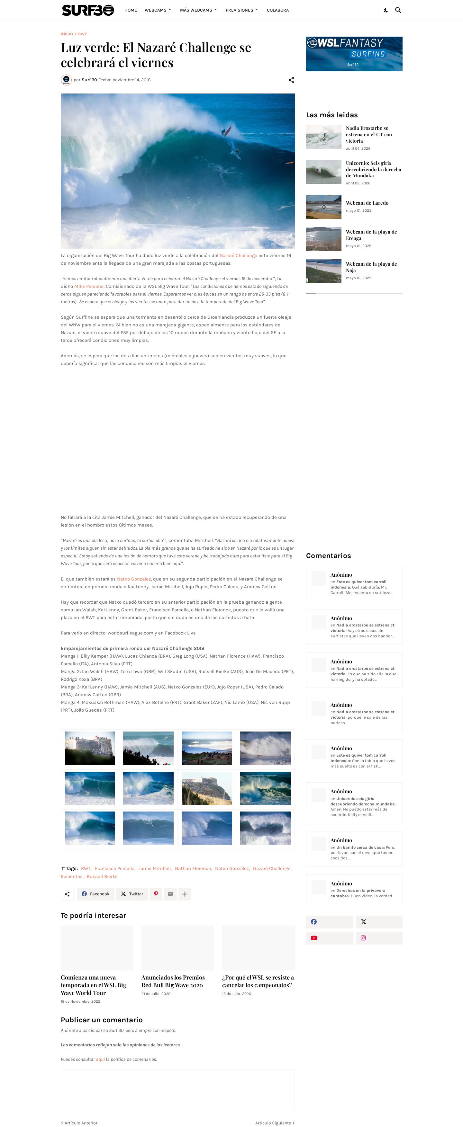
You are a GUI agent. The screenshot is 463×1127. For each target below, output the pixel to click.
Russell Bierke (102, 876)
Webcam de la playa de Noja (371, 267)
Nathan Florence (193, 868)
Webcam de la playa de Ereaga (371, 235)
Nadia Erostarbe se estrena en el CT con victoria (369, 134)
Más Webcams (196, 10)
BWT (82, 34)
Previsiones (239, 10)
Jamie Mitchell (155, 868)
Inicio (67, 34)
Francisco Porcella (114, 868)
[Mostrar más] (184, 894)
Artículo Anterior (81, 1123)
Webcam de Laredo (367, 203)
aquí (100, 1059)
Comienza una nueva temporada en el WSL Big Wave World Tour (93, 985)
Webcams (156, 10)
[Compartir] (291, 80)
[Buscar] (397, 10)
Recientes (72, 876)
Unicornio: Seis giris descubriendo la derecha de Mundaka (373, 169)
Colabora (278, 10)
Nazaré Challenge (238, 255)
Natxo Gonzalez (134, 579)
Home (130, 10)
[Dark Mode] (386, 10)
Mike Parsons (89, 286)
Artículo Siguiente (273, 1123)
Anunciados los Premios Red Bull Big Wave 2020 (173, 981)
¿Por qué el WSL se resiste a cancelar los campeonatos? (258, 981)
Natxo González (232, 868)
